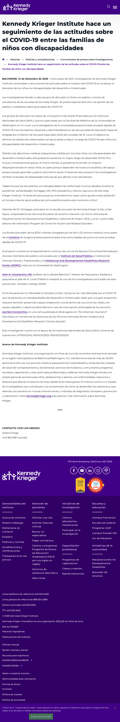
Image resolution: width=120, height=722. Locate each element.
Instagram (98, 470)
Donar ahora (10, 665)
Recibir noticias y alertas (15, 650)
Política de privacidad (13, 700)
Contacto (7, 689)
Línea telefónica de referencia (25, 594)
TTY (11, 610)
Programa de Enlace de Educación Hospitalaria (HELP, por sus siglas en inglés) (44, 556)
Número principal (19, 605)
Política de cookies (12, 694)
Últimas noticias (10, 644)
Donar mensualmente (15, 660)
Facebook (74, 470)
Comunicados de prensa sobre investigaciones (86, 59)
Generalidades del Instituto (14, 505)
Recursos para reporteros (15, 655)
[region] (60, 712)
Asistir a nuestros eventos (15, 673)
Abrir (115, 8)
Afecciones (38, 578)
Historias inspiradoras (13, 631)
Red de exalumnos (73, 573)
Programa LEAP (101, 528)
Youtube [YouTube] (82, 470)
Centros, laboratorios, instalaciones (70, 521)
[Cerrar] (115, 708)
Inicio (3, 59)
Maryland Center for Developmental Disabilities (104, 563)
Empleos (7, 536)
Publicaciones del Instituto (16, 637)
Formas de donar (11, 684)
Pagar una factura (43, 540)
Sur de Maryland (101, 538)
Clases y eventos (72, 568)
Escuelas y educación (99, 505)
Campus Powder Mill (104, 533)
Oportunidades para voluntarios (19, 678)
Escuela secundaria (103, 522)
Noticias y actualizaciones (40, 59)
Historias (15, 59)
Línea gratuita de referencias (25, 599)
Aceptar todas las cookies (41, 716)
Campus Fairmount (104, 517)
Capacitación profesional (70, 547)
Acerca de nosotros (14, 517)
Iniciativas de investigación (71, 505)
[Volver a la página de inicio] (16, 7)
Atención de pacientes (40, 505)
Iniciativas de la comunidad (102, 547)
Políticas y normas (13, 542)
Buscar (108, 6)
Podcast (106, 470)
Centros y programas (44, 545)
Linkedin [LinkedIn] (90, 470)
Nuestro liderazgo (12, 522)
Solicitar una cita (42, 517)
